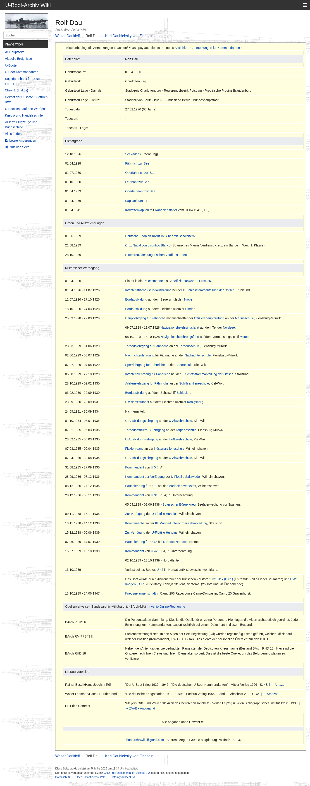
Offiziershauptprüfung (209, 318)
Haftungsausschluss (123, 777)
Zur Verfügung (135, 514)
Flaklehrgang (134, 448)
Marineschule (244, 318)
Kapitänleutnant (136, 201)
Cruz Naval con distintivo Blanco (148, 245)
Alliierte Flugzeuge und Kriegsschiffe (21, 124)
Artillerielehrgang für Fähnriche (146, 383)
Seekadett (132, 154)
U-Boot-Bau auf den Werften (25, 109)
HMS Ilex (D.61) (221, 579)
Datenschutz (62, 777)
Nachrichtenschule (198, 355)
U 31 (153, 486)
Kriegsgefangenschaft (140, 593)
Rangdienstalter (166, 210)
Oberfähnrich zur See (140, 172)
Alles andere (14, 134)
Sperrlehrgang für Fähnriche (145, 365)
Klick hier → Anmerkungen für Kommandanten (207, 48)
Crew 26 (205, 281)
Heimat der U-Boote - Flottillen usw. (26, 99)
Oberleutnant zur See (140, 191)
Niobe (188, 299)
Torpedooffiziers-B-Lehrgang (145, 430)
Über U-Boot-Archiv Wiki (90, 777)
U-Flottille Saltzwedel (186, 476)
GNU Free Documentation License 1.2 (127, 772)
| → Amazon (277, 684)
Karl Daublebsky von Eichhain (129, 36)
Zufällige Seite (19, 147)
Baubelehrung (135, 486)
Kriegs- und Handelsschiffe (24, 115)
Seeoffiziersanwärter (183, 281)
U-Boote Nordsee (175, 542)
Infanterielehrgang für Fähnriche (147, 374)
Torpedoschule (189, 346)
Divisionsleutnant (137, 402)
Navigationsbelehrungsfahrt (180, 327)
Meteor (245, 337)
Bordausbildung (136, 299)
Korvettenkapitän (137, 210)
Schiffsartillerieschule (194, 383)
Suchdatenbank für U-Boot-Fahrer (24, 81)
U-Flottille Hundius (164, 514)
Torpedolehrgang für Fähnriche (146, 346)
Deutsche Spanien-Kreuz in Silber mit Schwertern (160, 236)
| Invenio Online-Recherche (166, 606)
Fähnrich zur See (137, 163)
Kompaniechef (135, 523)
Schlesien (183, 392)
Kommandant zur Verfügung (145, 476)
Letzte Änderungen (22, 140)
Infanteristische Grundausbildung (148, 290)
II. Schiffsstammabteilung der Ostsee (209, 290)
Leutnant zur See (137, 182)
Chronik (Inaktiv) (16, 90)
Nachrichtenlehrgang (139, 355)
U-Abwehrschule (180, 421)
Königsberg (195, 402)
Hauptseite (16, 52)
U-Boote (11, 65)
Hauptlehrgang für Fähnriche (145, 318)
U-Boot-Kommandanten (21, 72)
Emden (190, 309)
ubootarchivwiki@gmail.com (144, 740)
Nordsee (229, 327)
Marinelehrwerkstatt (182, 486)
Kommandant (134, 467)
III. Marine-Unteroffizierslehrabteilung (181, 523)
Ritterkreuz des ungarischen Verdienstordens (156, 255)
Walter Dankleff (67, 36)
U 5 (153, 467)
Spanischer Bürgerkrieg (179, 504)
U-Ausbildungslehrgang (141, 421)
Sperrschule (184, 365)
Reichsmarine (153, 281)
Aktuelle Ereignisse (18, 58)
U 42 (153, 542)
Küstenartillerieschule (169, 448)
